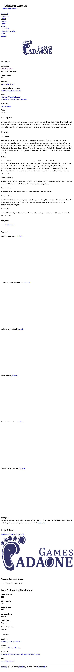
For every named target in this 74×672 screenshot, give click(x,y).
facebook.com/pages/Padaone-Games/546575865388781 (21, 654)
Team (3, 33)
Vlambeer (22, 667)
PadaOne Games (7, 68)
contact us (41, 523)
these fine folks (42, 667)
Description (5, 16)
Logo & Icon (5, 29)
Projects (3, 21)
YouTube (20, 236)
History (3, 19)
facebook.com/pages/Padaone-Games (14, 99)
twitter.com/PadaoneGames (10, 648)
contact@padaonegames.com (11, 90)
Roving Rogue (6, 106)
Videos (3, 24)
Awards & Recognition (8, 31)
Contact (3, 36)
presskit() (4, 667)
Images (3, 26)
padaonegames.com (9, 8)
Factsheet (4, 14)
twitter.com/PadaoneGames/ (10, 97)
